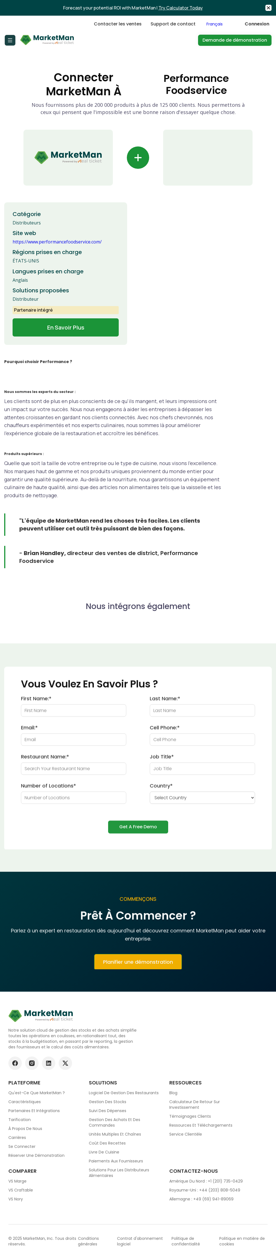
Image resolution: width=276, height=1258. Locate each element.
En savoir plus (65, 327)
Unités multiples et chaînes (115, 1134)
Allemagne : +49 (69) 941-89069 (201, 1199)
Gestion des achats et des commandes (114, 1122)
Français (214, 24)
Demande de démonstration (235, 40)
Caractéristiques (24, 1102)
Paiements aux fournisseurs (116, 1161)
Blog (173, 1093)
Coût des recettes (107, 1143)
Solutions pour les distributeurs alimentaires (119, 1172)
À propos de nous (25, 1128)
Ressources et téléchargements (200, 1125)
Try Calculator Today (180, 8)
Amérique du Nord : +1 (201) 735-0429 (206, 1181)
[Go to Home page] (47, 40)
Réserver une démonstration (36, 1155)
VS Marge (17, 1181)
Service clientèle (185, 1134)
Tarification (19, 1119)
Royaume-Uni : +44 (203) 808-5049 (204, 1190)
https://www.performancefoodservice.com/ (57, 242)
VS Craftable (20, 1190)
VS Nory (15, 1199)
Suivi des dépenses (107, 1111)
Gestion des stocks (107, 1102)
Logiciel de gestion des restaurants (124, 1093)
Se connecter (21, 1146)
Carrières (17, 1137)
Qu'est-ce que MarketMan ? (36, 1093)
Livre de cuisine (104, 1152)
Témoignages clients (190, 1116)
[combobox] (220, 24)
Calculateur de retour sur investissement (194, 1104)
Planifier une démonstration (138, 965)
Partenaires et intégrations (34, 1111)
